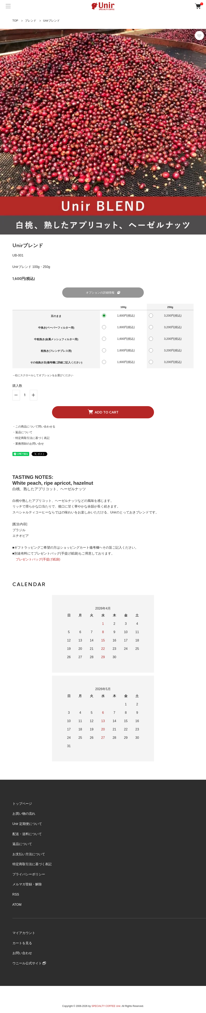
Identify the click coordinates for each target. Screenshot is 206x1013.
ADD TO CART (103, 411)
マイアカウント (23, 933)
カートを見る (22, 943)
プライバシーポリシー (28, 874)
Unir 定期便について (27, 824)
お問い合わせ (22, 953)
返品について (22, 844)
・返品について (22, 432)
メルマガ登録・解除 (27, 884)
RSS (15, 894)
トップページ (22, 803)
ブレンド (30, 20)
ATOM (17, 904)
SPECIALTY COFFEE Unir (106, 1006)
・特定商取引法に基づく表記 (31, 438)
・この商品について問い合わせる (33, 426)
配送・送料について (27, 834)
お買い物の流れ (23, 813)
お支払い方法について (28, 854)
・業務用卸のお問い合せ (28, 443)
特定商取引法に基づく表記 (32, 864)
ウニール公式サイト (29, 963)
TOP (15, 20)
